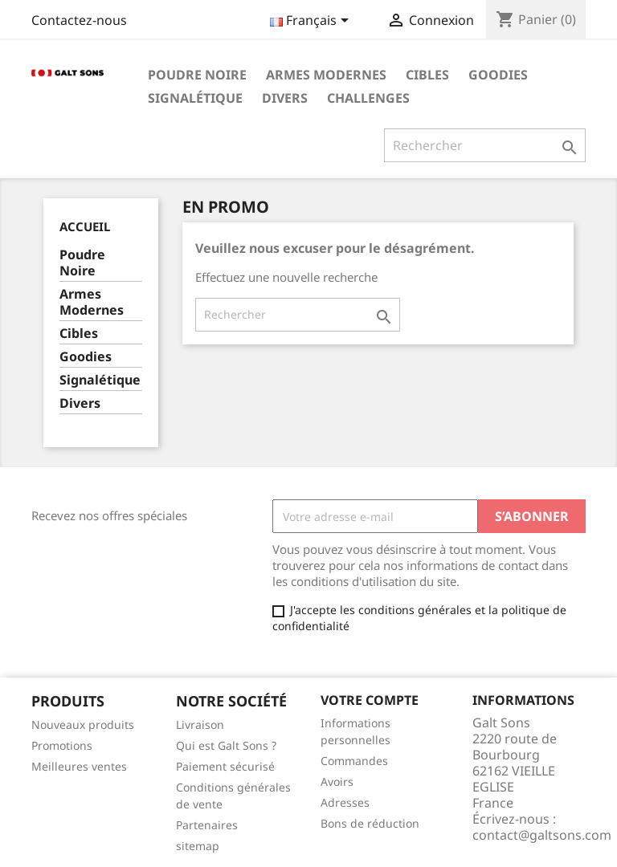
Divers (285, 98)
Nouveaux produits (82, 724)
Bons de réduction (370, 823)
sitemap (197, 845)
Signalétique (195, 98)
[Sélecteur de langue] (312, 21)
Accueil (84, 226)
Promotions (61, 745)
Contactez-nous (79, 20)
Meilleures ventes (79, 766)
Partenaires (207, 824)
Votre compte (370, 700)
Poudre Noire (197, 74)
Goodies (498, 74)
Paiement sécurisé (225, 766)
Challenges (368, 98)
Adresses (345, 802)
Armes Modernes (326, 74)
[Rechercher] (485, 145)
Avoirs (337, 781)
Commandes (354, 760)
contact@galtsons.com (541, 835)
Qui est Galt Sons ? (226, 745)
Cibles (427, 74)
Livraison (200, 724)
